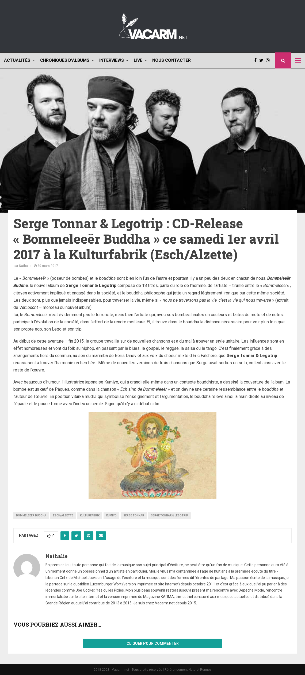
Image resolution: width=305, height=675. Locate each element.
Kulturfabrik (90, 515)
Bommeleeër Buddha (31, 515)
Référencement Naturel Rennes (188, 670)
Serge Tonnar (133, 515)
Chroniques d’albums (64, 60)
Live (138, 60)
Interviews (111, 60)
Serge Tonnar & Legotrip (169, 515)
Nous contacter (171, 60)
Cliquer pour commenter (153, 643)
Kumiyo (111, 515)
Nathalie (25, 266)
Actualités (17, 60)
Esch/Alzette (63, 515)
